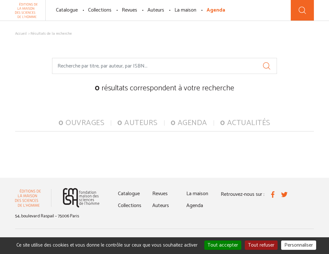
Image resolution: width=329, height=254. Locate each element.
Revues (129, 10)
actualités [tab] (245, 123)
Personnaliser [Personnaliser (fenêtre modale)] (298, 245)
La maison (185, 10)
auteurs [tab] (137, 123)
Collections (99, 10)
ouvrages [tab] (81, 123)
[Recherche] (302, 10)
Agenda (216, 10)
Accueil (21, 34)
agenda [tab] (189, 123)
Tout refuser (261, 245)
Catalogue (67, 10)
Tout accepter (223, 245)
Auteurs (155, 10)
